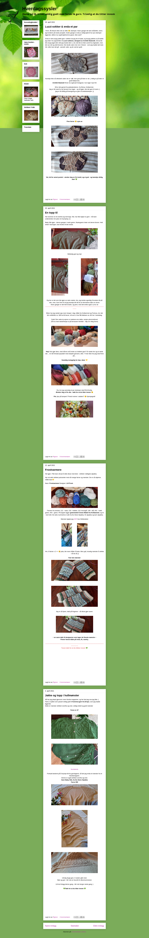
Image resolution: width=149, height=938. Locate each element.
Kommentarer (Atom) (79, 932)
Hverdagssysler (39, 8)
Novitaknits (74, 769)
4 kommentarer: (65, 917)
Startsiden (75, 926)
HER (75, 519)
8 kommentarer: (65, 456)
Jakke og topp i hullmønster (62, 695)
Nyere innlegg (50, 926)
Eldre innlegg (98, 926)
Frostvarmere (53, 469)
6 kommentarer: (65, 199)
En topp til (51, 212)
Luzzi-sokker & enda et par (61, 26)
